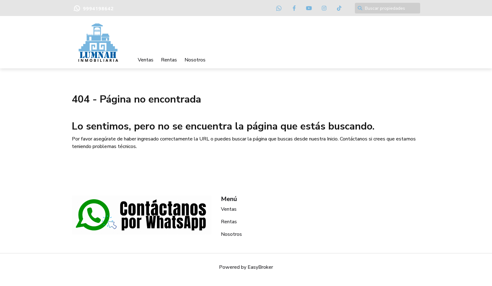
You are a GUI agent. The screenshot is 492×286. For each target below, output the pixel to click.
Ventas (145, 59)
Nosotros (195, 59)
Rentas (169, 59)
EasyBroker (260, 267)
